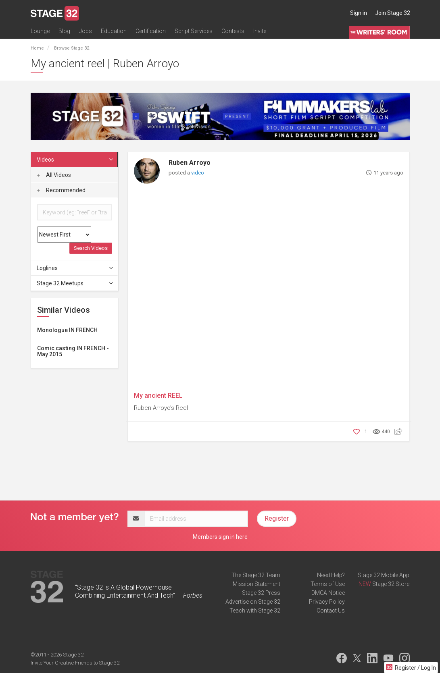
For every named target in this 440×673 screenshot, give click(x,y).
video (197, 173)
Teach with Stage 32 (254, 610)
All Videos (54, 175)
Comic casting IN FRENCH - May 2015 (73, 351)
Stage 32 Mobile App (383, 575)
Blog (64, 31)
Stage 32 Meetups (75, 283)
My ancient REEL (158, 395)
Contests (232, 31)
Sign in (358, 13)
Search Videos (91, 248)
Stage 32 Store (390, 584)
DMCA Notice (328, 593)
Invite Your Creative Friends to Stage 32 (75, 663)
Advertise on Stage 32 (252, 601)
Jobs (85, 31)
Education (114, 31)
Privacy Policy (327, 601)
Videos (75, 159)
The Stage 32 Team (255, 575)
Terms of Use (328, 584)
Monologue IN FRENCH (67, 330)
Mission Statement (256, 584)
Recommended (61, 190)
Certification (151, 31)
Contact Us (331, 610)
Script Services (194, 31)
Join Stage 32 (392, 13)
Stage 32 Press (261, 593)
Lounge (40, 31)
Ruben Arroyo (190, 162)
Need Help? (331, 575)
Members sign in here (220, 537)
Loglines (75, 268)
